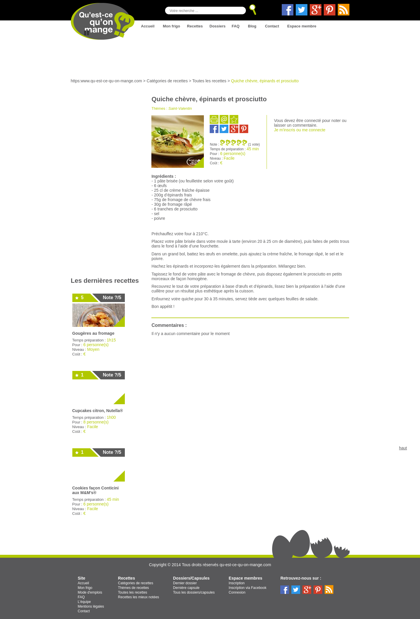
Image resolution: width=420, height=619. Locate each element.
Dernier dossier (185, 583)
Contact (272, 26)
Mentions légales (91, 606)
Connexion (237, 592)
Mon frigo (171, 26)
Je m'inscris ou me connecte (299, 130)
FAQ (235, 26)
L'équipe (84, 602)
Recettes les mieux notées (138, 597)
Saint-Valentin (180, 108)
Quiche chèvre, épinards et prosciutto (265, 81)
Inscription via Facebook (247, 588)
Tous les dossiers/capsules (194, 592)
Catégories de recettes (167, 81)
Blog (252, 26)
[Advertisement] (106, 183)
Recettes (195, 26)
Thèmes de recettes (133, 588)
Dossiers (217, 26)
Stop (86, 33)
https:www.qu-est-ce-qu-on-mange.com (106, 81)
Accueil (147, 26)
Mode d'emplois (90, 592)
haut (403, 448)
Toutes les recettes (209, 81)
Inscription (237, 583)
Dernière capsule (186, 588)
